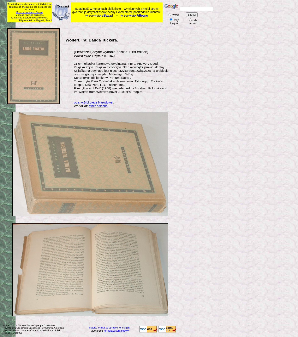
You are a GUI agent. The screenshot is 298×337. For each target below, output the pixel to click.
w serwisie (99, 15)
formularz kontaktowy (116, 330)
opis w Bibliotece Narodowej (93, 102)
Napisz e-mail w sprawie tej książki (109, 327)
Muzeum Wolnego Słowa (29, 12)
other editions (98, 106)
